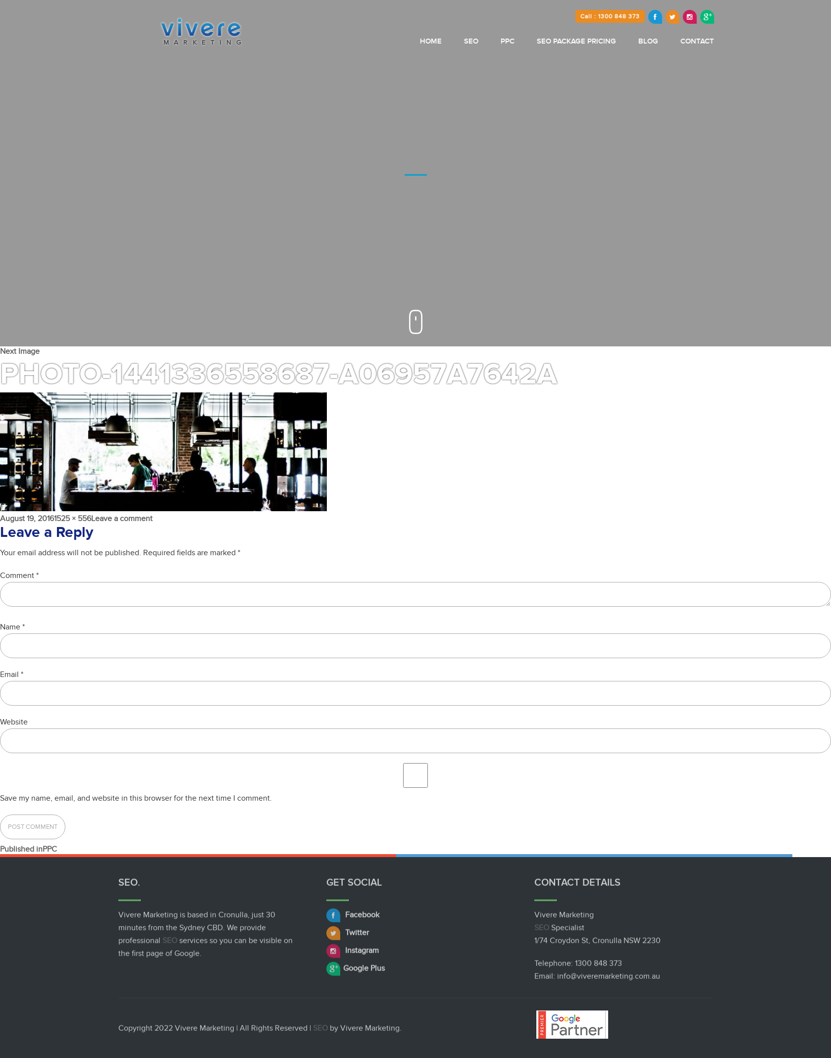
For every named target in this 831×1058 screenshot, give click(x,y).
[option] (415, 173)
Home (463, 41)
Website (14, 722)
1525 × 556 (72, 519)
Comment (19, 575)
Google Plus (355, 971)
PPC (540, 41)
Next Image (20, 351)
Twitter (347, 935)
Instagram (352, 953)
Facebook (352, 917)
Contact (729, 41)
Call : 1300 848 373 (642, 16)
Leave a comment (122, 519)
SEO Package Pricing (608, 41)
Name (12, 627)
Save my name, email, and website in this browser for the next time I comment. (136, 798)
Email (11, 674)
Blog (680, 41)
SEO (503, 41)
